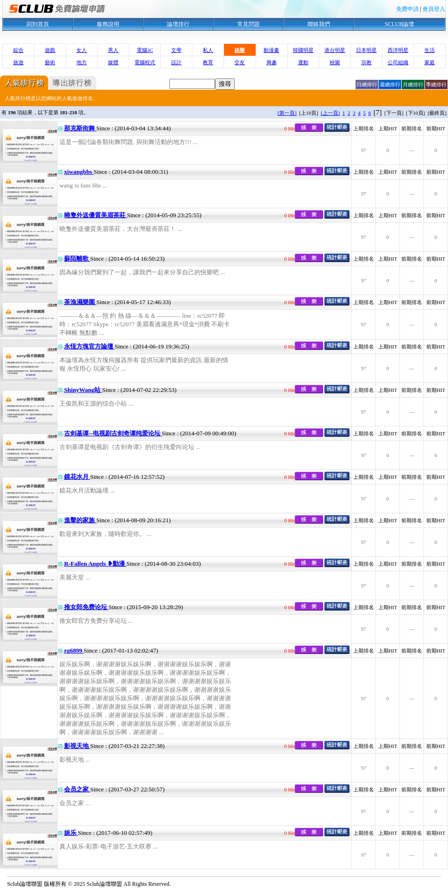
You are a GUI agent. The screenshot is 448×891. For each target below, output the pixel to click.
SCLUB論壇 (400, 24)
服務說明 (108, 24)
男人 (113, 50)
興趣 (271, 62)
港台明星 (334, 50)
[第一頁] (287, 113)
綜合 (18, 50)
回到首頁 (37, 24)
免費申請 (407, 9)
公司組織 (398, 62)
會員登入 (434, 9)
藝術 (50, 62)
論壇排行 (178, 24)
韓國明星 (303, 50)
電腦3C (145, 50)
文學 (176, 50)
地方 (81, 62)
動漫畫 (271, 50)
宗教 (366, 62)
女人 (81, 50)
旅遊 (18, 62)
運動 (303, 62)
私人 (208, 50)
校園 (335, 62)
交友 (239, 62)
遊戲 (50, 50)
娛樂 (239, 50)
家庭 (429, 62)
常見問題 (248, 24)
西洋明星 (398, 50)
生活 (429, 50)
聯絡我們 (318, 24)
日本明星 (366, 50)
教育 (208, 62)
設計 (176, 62)
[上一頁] (330, 113)
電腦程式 (144, 62)
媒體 (113, 62)
